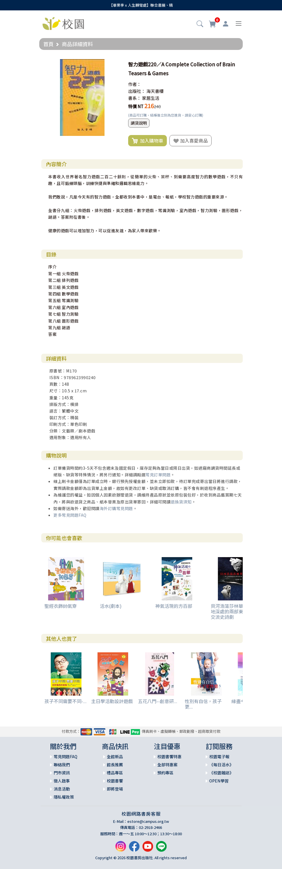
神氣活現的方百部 (173, 605)
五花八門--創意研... (157, 701)
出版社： (136, 91)
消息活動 (62, 789)
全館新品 (115, 756)
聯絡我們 (62, 764)
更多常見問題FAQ (70, 515)
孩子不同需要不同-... (65, 701)
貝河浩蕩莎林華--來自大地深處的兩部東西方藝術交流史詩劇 (236, 611)
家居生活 (150, 98)
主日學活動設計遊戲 (112, 701)
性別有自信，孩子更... (203, 704)
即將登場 (115, 789)
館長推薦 (115, 764)
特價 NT (135, 106)
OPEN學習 (219, 781)
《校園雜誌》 (221, 773)
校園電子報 (219, 756)
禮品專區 (115, 773)
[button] (200, 24)
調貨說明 (139, 123)
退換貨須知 (181, 502)
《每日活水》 (221, 764)
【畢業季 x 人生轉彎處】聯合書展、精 (141, 5)
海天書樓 (155, 91)
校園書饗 (115, 781)
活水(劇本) (111, 605)
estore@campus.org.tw (148, 821)
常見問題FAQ (65, 756)
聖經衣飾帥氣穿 (60, 605)
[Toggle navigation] (238, 23)
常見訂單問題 (158, 474)
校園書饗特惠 (169, 756)
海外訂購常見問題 (116, 508)
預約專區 (165, 773)
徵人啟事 (62, 781)
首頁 (48, 44)
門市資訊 (62, 773)
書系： (134, 98)
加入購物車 (147, 141)
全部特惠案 (167, 764)
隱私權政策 (64, 797)
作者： (134, 84)
